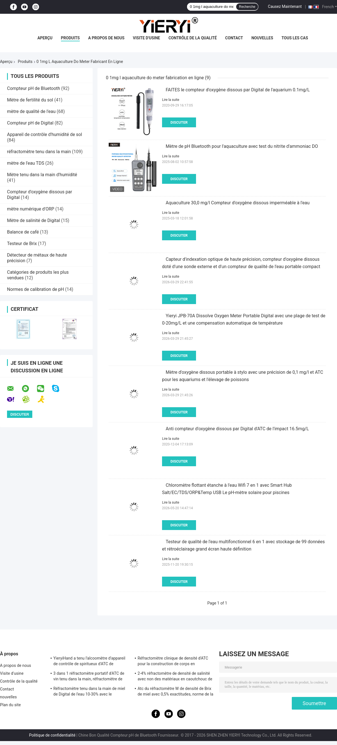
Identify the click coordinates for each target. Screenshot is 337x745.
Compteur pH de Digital (30, 123)
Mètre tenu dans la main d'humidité (42, 174)
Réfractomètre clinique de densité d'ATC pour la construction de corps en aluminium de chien (173, 662)
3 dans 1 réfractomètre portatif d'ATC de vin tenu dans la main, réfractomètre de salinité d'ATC (88, 677)
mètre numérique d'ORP (30, 209)
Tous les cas (295, 38)
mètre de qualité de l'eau (31, 111)
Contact (234, 38)
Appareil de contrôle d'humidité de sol (44, 134)
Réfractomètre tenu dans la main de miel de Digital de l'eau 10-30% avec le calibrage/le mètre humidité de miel (89, 692)
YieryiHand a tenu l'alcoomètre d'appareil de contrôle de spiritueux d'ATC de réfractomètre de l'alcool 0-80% (89, 662)
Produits (70, 38)
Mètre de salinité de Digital (33, 220)
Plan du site (10, 705)
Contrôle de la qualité (192, 38)
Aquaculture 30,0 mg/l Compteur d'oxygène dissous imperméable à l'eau (237, 202)
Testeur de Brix (22, 243)
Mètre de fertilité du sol (30, 100)
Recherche (247, 7)
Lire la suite (170, 100)
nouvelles (262, 38)
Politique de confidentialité (52, 735)
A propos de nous (106, 38)
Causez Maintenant (285, 6)
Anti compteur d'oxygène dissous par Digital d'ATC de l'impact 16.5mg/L (237, 428)
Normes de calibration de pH (35, 289)
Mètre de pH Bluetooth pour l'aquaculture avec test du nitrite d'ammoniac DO (242, 146)
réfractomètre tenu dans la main (39, 151)
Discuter (179, 122)
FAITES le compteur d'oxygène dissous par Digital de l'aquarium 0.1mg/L (238, 89)
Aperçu (45, 38)
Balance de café (23, 232)
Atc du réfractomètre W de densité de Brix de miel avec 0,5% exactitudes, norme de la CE (175, 692)
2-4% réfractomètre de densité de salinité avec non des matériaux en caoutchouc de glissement (175, 677)
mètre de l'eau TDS (25, 163)
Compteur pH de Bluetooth (33, 88)
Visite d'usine (146, 38)
